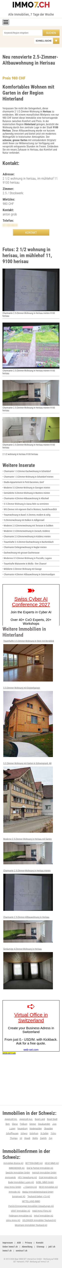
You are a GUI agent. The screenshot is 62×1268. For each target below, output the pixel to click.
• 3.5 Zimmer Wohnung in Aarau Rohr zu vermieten (25, 504)
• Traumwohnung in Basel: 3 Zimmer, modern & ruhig (26, 514)
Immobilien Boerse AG (13, 1163)
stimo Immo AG (13, 1220)
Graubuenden (44, 1124)
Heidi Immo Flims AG (41, 1211)
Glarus (15, 1124)
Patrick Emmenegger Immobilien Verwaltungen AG (31, 1206)
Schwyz (24, 1133)
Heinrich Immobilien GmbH (44, 1172)
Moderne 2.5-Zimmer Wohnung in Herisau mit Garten (28, 851)
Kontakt (39, 1242)
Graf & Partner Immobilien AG (40, 1168)
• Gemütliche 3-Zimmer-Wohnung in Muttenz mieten (26, 493)
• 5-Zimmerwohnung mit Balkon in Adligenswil (23, 520)
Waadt (27, 1138)
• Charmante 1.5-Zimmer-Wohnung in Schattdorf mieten (27, 476)
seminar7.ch (21, 1250)
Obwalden (48, 1128)
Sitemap (40, 1246)
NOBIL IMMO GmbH (45, 1182)
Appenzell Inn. (11, 1119)
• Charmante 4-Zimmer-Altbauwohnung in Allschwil (25, 498)
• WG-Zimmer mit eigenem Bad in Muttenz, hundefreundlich (29, 509)
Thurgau (14, 1138)
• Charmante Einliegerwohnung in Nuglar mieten (24, 547)
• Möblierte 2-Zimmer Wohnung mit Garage (22, 569)
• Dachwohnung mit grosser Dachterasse (21, 552)
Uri (21, 1138)
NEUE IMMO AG (52, 1163)
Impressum (7, 1242)
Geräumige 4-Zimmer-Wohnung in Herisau (28, 968)
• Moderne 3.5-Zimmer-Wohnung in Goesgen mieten (26, 487)
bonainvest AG (18, 1196)
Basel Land (40, 1119)
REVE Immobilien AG (48, 1187)
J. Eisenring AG (30, 1187)
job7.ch (51, 1246)
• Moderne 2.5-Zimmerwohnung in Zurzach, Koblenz (26, 531)
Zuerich (43, 1138)
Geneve (32, 1124)
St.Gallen (44, 1133)
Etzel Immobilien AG (48, 1177)
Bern (8, 1124)
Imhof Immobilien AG (43, 1215)
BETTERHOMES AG (34, 1163)
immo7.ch (7, 1250)
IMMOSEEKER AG (16, 1168)
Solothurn (34, 1133)
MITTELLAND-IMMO (31, 1201)
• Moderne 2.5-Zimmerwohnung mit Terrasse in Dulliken (27, 525)
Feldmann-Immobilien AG (20, 1215)
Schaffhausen (12, 1133)
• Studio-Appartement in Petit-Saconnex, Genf (23, 482)
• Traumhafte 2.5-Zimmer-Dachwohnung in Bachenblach (28, 542)
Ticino (53, 1133)
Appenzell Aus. (26, 1119)
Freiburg (23, 1124)
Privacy (28, 1242)
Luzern (12, 1128)
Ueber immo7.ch (10, 1246)
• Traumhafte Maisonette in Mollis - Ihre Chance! (24, 563)
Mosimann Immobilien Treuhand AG (31, 1225)
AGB (19, 1242)
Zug (50, 1138)
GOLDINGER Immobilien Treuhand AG (39, 1220)
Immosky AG (14, 1192)
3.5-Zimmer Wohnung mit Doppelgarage (28, 721)
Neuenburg (22, 1128)
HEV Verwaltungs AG (27, 1177)
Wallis (35, 1138)
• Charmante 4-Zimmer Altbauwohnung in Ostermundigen (28, 574)
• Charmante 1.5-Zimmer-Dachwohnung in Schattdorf (26, 471)
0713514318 (10, 225)
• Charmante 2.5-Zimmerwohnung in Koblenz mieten (26, 536)
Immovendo (10, 1177)
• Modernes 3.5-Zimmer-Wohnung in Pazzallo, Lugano (27, 558)
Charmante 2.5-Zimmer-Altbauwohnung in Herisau (28, 929)
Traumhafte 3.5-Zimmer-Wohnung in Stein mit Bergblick (28, 661)
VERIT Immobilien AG (20, 1211)
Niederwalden (36, 1128)
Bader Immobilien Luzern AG (21, 1182)
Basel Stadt (52, 1119)
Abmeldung (27, 1246)
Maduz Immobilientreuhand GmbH (37, 1192)
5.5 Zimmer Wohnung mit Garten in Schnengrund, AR (28, 797)
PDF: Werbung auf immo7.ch (37, 1261)
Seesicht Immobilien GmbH (18, 1172)
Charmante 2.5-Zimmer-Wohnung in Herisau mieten (28, 890)
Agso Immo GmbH (12, 1187)
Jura (54, 1124)
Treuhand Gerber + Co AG (38, 1196)
